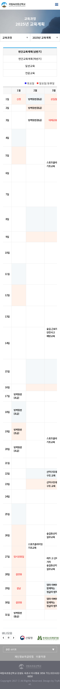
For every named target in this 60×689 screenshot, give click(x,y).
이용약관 (41, 656)
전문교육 (30, 73)
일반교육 (30, 66)
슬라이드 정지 (8, 638)
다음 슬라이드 (13, 638)
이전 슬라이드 (3, 638)
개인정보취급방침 (24, 656)
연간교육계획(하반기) (30, 59)
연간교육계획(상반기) (30, 51)
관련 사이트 (11, 649)
